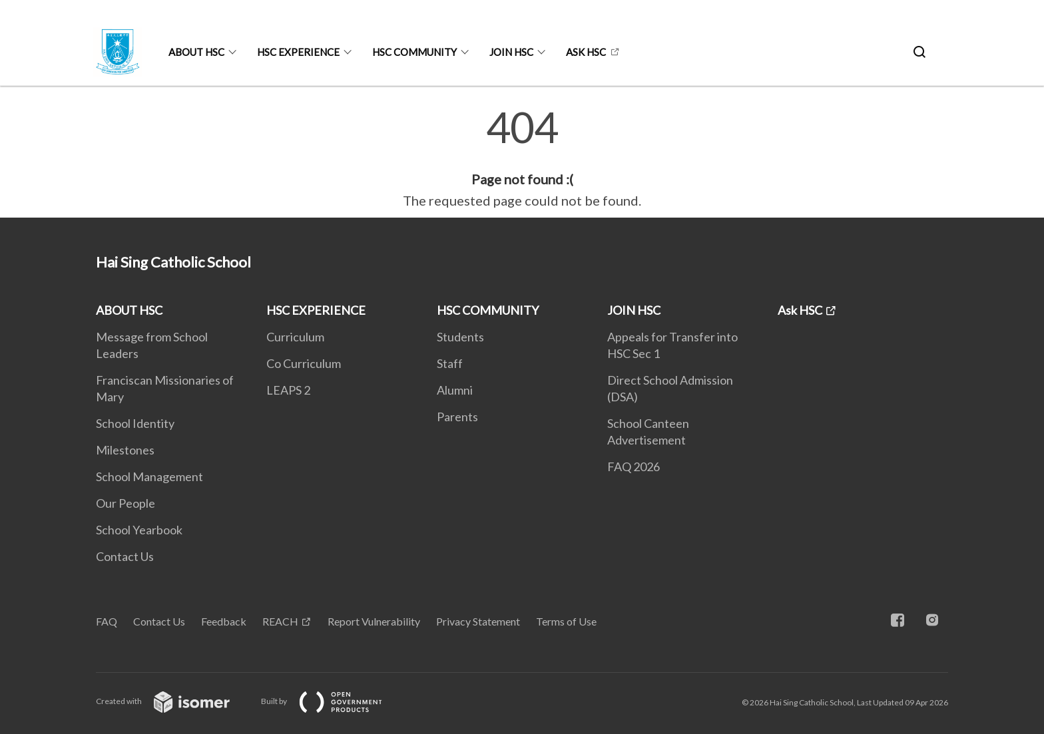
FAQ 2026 (633, 466)
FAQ (106, 621)
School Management (149, 476)
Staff (450, 363)
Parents (457, 416)
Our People (125, 503)
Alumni (455, 390)
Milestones (125, 450)
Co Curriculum (303, 363)
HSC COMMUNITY (414, 52)
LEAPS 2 (288, 390)
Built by (332, 701)
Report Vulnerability (374, 621)
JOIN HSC (511, 52)
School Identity (135, 423)
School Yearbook (139, 529)
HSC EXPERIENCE (298, 52)
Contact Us (125, 556)
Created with (173, 701)
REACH (280, 621)
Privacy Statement (478, 621)
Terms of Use (566, 621)
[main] (522, 158)
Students (460, 336)
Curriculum (295, 336)
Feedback (223, 621)
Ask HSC (586, 52)
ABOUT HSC (196, 52)
